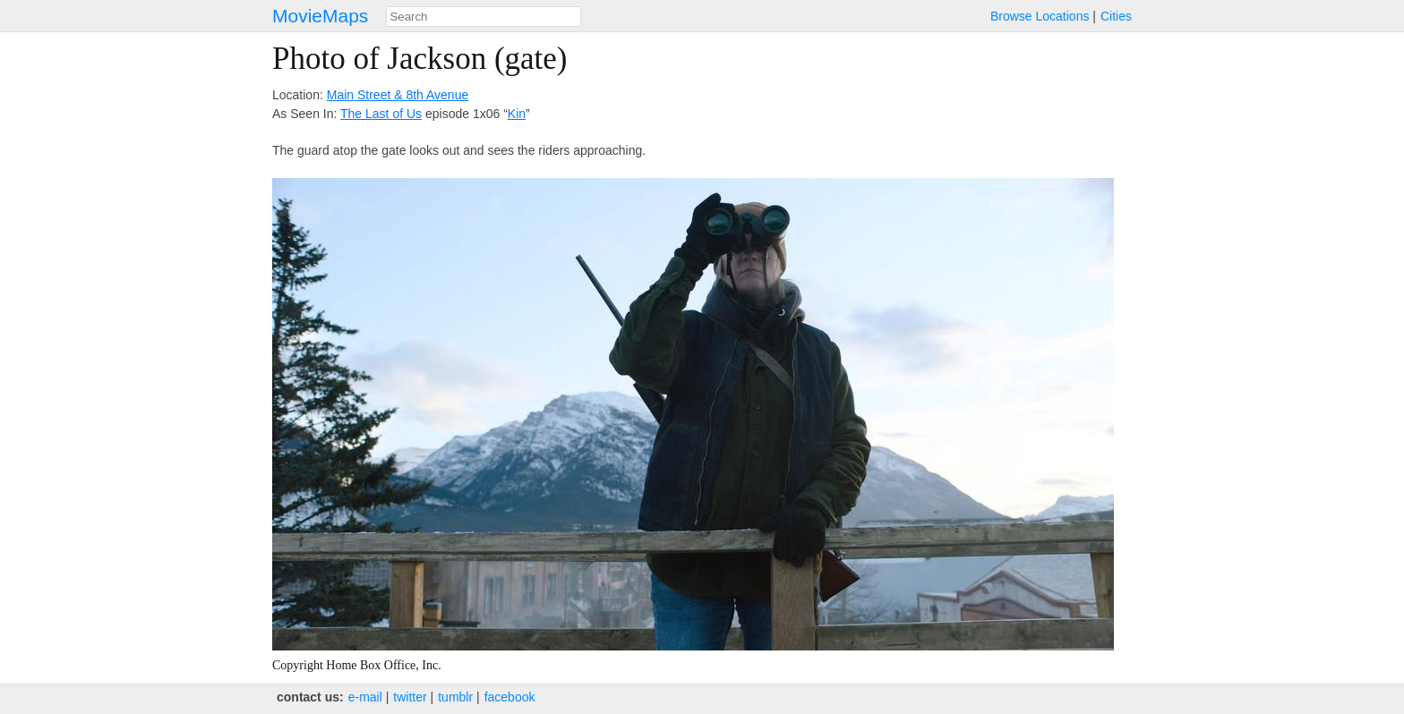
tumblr (455, 697)
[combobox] (483, 16)
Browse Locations (1040, 16)
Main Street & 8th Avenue (398, 95)
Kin (517, 113)
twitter (409, 697)
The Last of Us (381, 113)
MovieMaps (320, 15)
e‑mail (365, 697)
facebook (509, 697)
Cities (1116, 16)
